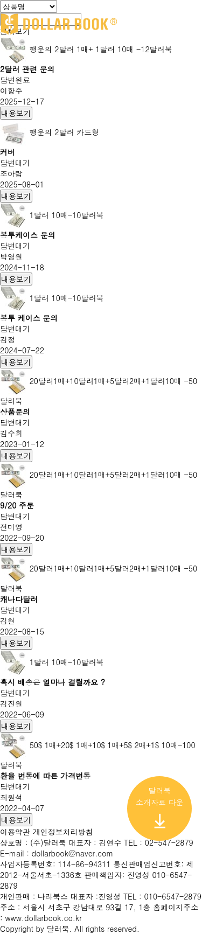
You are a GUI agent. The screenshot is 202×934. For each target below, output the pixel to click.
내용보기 (16, 113)
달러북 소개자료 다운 (160, 807)
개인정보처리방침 (63, 831)
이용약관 (16, 831)
